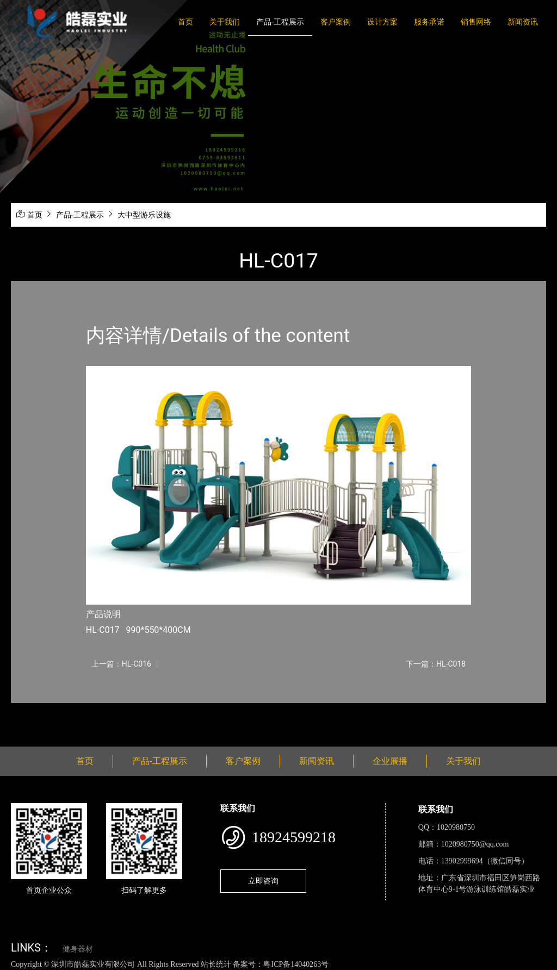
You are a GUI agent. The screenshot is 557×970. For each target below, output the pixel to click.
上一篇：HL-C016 (121, 664)
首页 (185, 21)
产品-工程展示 (280, 21)
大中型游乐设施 (144, 214)
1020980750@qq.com (475, 844)
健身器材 (78, 949)
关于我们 (224, 21)
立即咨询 (263, 880)
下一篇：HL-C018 (436, 664)
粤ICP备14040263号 (296, 964)
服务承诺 (429, 21)
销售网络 (476, 21)
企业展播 (390, 761)
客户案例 (335, 21)
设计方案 (382, 21)
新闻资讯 (523, 21)
